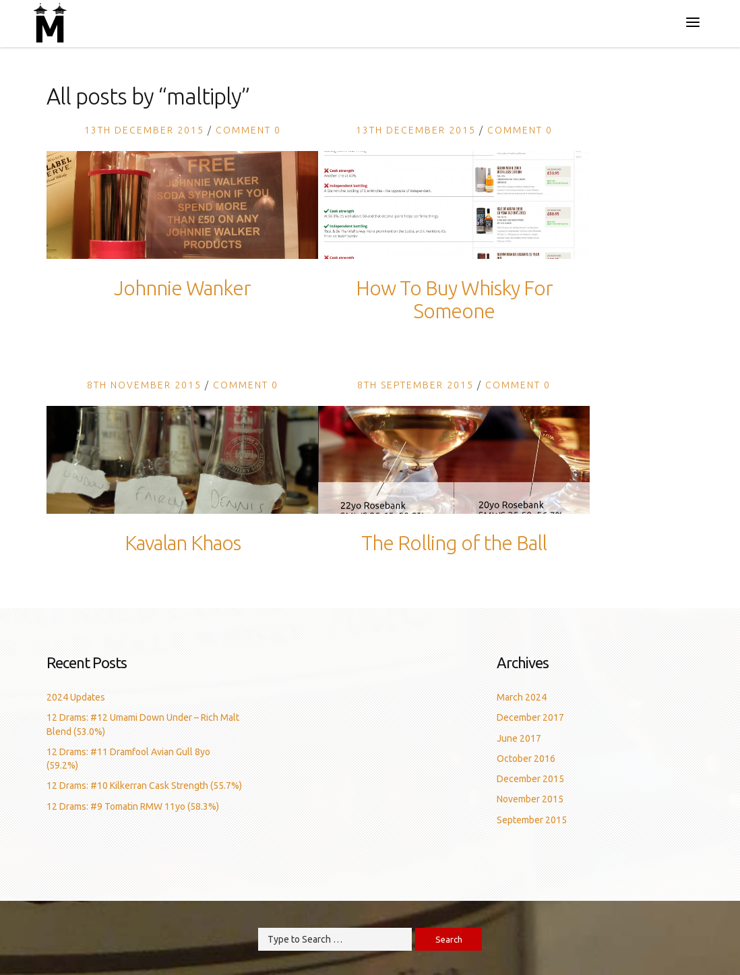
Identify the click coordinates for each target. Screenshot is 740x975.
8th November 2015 (144, 385)
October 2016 (526, 758)
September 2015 (532, 820)
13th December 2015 (144, 130)
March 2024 (522, 697)
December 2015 (530, 778)
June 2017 (519, 738)
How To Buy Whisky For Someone (454, 299)
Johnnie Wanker (182, 287)
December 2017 (530, 717)
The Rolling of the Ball (454, 542)
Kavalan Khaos (183, 542)
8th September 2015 (415, 385)
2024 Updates (76, 697)
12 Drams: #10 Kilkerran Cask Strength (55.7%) (144, 785)
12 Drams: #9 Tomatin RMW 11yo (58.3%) (133, 806)
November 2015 (530, 799)
